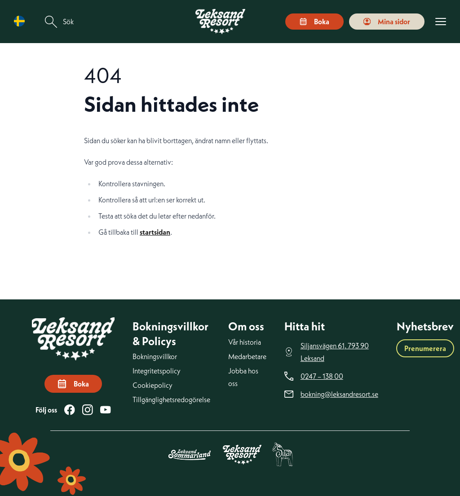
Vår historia (244, 342)
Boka (314, 21)
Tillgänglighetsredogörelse (171, 399)
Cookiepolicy (152, 385)
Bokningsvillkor (155, 356)
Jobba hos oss (243, 377)
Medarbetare (247, 356)
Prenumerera (425, 348)
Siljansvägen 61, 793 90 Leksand (335, 352)
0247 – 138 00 (322, 376)
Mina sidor (386, 21)
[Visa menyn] (440, 22)
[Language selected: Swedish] (21, 21)
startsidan (155, 232)
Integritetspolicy (157, 370)
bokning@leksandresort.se (339, 394)
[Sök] (51, 22)
